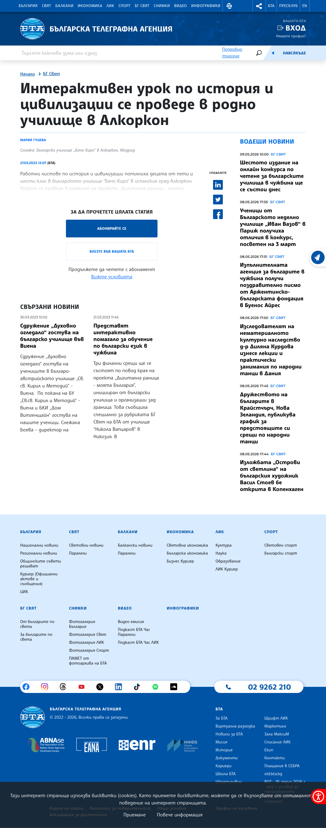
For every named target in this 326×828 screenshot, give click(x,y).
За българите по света (36, 637)
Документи (227, 758)
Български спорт (280, 553)
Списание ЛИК (277, 742)
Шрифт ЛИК (276, 718)
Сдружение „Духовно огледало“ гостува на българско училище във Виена (52, 335)
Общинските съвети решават (40, 564)
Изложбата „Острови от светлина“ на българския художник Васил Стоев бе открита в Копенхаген (271, 476)
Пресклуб (288, 5)
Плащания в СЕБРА (281, 766)
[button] (229, 6)
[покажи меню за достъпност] (318, 796)
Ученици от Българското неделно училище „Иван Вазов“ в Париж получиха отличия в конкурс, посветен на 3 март (273, 227)
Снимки (162, 5)
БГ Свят (142, 5)
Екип (268, 750)
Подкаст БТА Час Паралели (134, 632)
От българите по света (37, 624)
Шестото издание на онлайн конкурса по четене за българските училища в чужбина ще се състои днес (272, 176)
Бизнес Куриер (180, 561)
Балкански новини (135, 545)
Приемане (134, 815)
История (224, 750)
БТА (271, 5)
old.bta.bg (273, 773)
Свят (46, 5)
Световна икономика (187, 545)
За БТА (221, 718)
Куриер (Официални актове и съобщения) (38, 579)
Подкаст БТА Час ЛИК (138, 642)
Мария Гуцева (33, 140)
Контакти (274, 758)
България (28, 5)
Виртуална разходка (235, 726)
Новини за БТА (229, 734)
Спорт (124, 5)
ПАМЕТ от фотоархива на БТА (88, 661)
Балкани (64, 5)
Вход (295, 28)
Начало (27, 74)
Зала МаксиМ (276, 734)
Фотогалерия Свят (87, 634)
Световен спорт (280, 545)
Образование (228, 561)
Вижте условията (111, 276)
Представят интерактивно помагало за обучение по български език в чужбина (123, 339)
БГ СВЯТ (278, 154)
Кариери (224, 766)
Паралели (78, 553)
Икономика (90, 5)
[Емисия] (273, 53)
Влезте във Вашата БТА (111, 251)
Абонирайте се (111, 228)
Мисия (221, 742)
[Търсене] (259, 53)
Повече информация (180, 815)
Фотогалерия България (82, 624)
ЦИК (24, 591)
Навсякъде (294, 53)
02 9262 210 (269, 686)
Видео (180, 5)
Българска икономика (187, 553)
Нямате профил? (291, 36)
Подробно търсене (232, 53)
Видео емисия (131, 621)
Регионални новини (38, 553)
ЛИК (110, 5)
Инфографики (205, 5)
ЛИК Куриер (227, 569)
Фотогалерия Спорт (89, 650)
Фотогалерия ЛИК (86, 642)
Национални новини (39, 545)
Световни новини (86, 545)
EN (304, 5)
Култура (224, 545)
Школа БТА (226, 773)
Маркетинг (275, 726)
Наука (221, 553)
